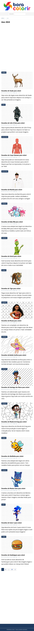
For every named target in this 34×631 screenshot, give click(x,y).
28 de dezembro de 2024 (7, 191)
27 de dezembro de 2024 (7, 223)
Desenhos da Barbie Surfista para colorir (13, 355)
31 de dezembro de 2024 (7, 92)
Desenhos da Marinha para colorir (11, 189)
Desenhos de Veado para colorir (11, 91)
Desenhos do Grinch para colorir (11, 256)
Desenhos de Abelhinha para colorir (12, 456)
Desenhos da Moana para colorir (11, 321)
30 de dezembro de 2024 (7, 125)
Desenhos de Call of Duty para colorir (13, 123)
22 (12, 569)
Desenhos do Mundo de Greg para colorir (14, 422)
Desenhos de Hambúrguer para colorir (13, 555)
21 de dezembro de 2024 (7, 557)
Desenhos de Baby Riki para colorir (12, 222)
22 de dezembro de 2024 (7, 389)
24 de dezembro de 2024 (7, 290)
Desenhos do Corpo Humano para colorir (14, 155)
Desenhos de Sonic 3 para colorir (11, 523)
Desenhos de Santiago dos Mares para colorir (15, 387)
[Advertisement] (17, 36)
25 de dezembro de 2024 (7, 258)
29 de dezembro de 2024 (7, 157)
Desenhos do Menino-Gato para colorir (13, 488)
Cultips (16, 92)
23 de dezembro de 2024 (7, 322)
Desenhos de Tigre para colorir (11, 288)
